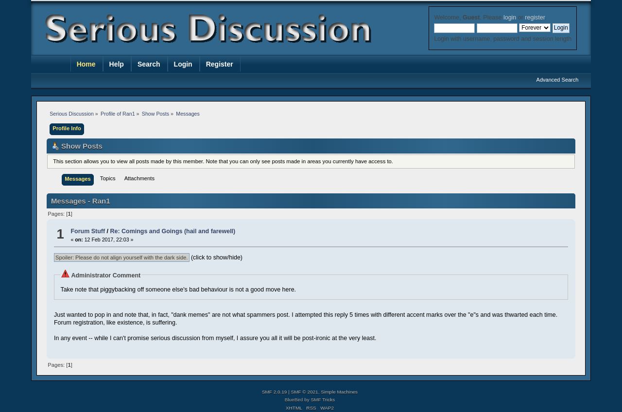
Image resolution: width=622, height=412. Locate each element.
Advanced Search (557, 80)
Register (219, 64)
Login (183, 64)
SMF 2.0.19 (274, 392)
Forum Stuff (87, 231)
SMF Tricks (323, 399)
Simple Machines (339, 392)
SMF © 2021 (304, 392)
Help (116, 64)
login (509, 17)
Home (86, 64)
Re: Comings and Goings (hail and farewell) (173, 231)
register (535, 17)
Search (149, 64)
